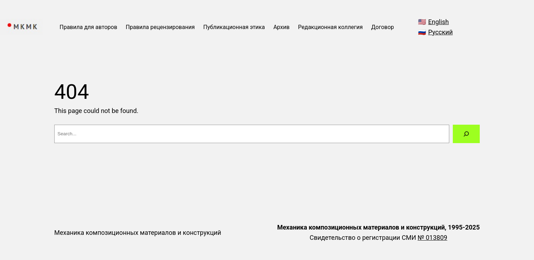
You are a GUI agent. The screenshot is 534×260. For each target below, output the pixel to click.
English (438, 22)
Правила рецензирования (160, 27)
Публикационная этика (234, 27)
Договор (382, 27)
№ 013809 (432, 237)
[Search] (466, 134)
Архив (281, 27)
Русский (440, 32)
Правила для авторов (88, 27)
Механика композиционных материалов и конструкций (137, 232)
